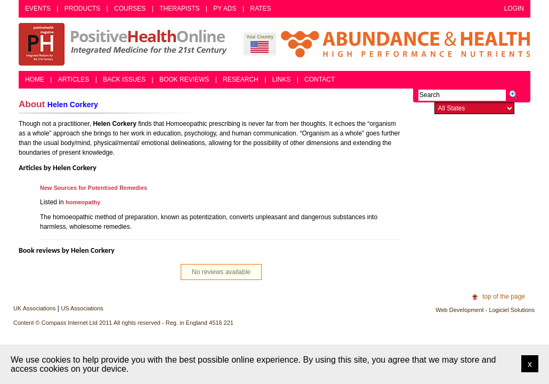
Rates (260, 8)
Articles (73, 79)
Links (281, 79)
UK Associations (34, 308)
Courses (130, 8)
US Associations (82, 308)
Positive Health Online (125, 44)
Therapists (179, 8)
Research (241, 79)
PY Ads (224, 8)
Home (34, 79)
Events (38, 8)
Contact (319, 79)
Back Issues (124, 79)
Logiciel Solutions (512, 310)
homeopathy (83, 202)
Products (82, 8)
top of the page (503, 296)
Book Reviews (184, 79)
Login (514, 8)
